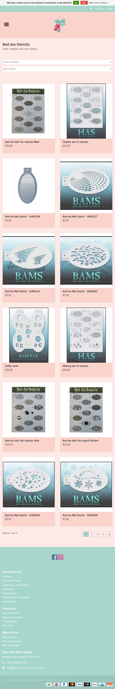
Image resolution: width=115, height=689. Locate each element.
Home (5, 49)
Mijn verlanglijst (11, 645)
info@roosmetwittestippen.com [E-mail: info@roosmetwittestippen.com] (25, 667)
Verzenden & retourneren (16, 597)
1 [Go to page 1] (85, 534)
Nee (84, 3)
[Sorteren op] (57, 62)
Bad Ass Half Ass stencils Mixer (22, 142)
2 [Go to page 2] (91, 534)
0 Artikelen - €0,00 (101, 9)
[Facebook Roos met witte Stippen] (54, 557)
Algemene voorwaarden (15, 585)
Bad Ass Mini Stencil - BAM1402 (22, 291)
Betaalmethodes (11, 580)
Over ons (7, 576)
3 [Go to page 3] (97, 534)
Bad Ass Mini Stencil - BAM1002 (80, 291)
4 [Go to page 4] (103, 534)
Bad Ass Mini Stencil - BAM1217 (80, 216)
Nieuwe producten (12, 617)
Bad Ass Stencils (28, 49)
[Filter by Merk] (57, 69)
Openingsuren (10, 601)
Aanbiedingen (9, 621)
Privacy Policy (9, 593)
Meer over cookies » (98, 3)
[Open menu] (6, 24)
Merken (14, 49)
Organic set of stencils (75, 142)
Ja (76, 3)
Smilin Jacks (11, 366)
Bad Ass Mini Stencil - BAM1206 (22, 216)
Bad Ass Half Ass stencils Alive (22, 440)
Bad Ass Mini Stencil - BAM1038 (80, 515)
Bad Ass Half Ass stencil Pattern (81, 440)
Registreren (8, 637)
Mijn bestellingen (11, 641)
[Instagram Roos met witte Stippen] (60, 557)
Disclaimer (8, 589)
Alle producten (10, 613)
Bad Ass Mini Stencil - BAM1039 (22, 515)
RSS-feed (7, 625)
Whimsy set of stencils (75, 366)
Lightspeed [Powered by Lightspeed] (62, 680)
